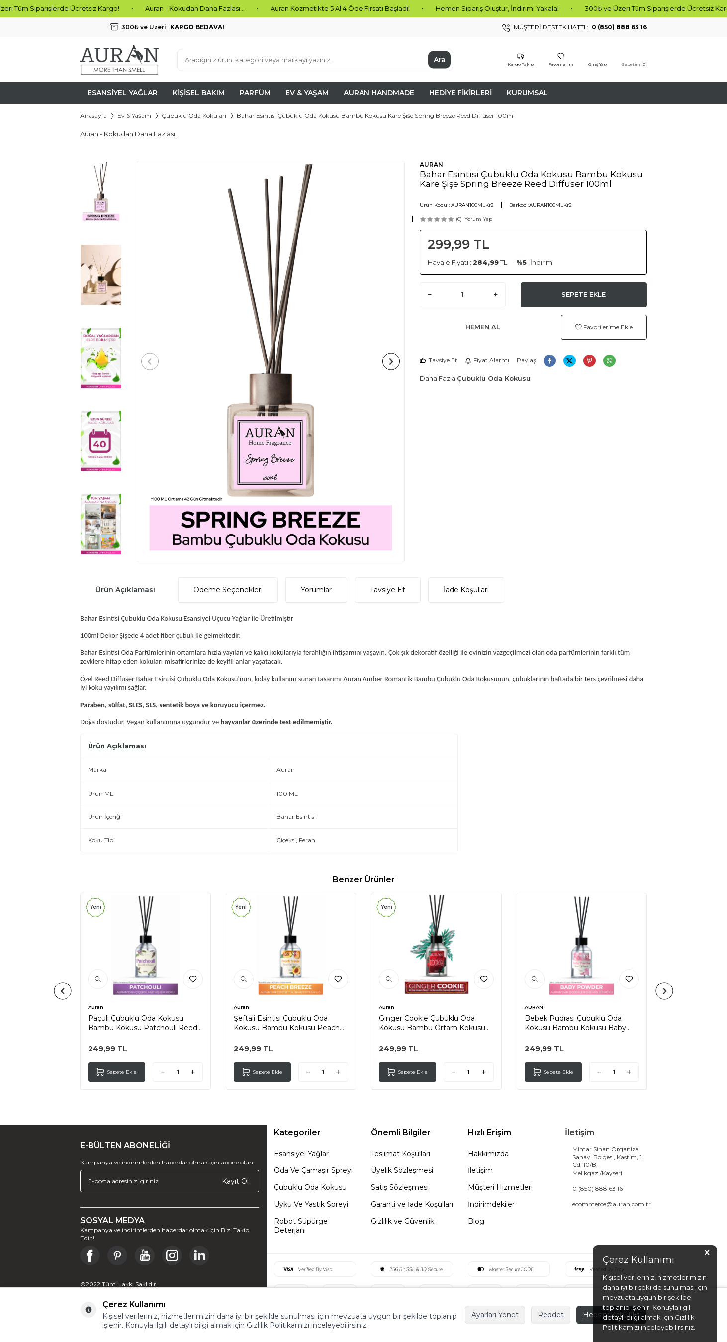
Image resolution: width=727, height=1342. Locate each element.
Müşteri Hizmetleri (500, 1187)
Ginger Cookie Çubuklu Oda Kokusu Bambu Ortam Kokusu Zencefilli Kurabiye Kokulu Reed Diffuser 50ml (433, 1023)
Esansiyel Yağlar (123, 93)
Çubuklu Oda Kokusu (494, 378)
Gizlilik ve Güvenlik (402, 1221)
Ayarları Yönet (495, 1314)
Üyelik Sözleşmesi (402, 1170)
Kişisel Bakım (199, 93)
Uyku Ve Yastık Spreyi (311, 1204)
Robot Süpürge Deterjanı (301, 1226)
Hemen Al (482, 327)
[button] (153, 361)
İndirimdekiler (491, 1204)
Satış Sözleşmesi (400, 1187)
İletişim (480, 1170)
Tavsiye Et (438, 360)
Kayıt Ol (235, 1180)
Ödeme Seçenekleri (228, 589)
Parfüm (255, 93)
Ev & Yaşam (307, 93)
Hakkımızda (488, 1153)
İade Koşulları (466, 589)
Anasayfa (93, 115)
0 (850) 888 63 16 (597, 1188)
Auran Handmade (379, 93)
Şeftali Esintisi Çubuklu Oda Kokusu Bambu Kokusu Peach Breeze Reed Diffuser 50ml (287, 1023)
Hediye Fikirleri (460, 93)
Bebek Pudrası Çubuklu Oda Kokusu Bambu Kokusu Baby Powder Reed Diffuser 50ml (575, 1023)
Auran (95, 1007)
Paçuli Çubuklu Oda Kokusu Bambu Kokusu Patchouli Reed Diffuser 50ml (142, 1023)
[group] (270, 361)
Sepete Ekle (583, 294)
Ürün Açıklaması (125, 589)
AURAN (431, 164)
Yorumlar (316, 589)
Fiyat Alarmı (487, 360)
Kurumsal (527, 93)
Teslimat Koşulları (400, 1153)
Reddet (551, 1314)
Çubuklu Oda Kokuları (194, 115)
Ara (440, 59)
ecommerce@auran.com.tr (611, 1204)
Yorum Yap (478, 219)
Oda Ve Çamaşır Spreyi (313, 1170)
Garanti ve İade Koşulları (412, 1204)
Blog (476, 1221)
